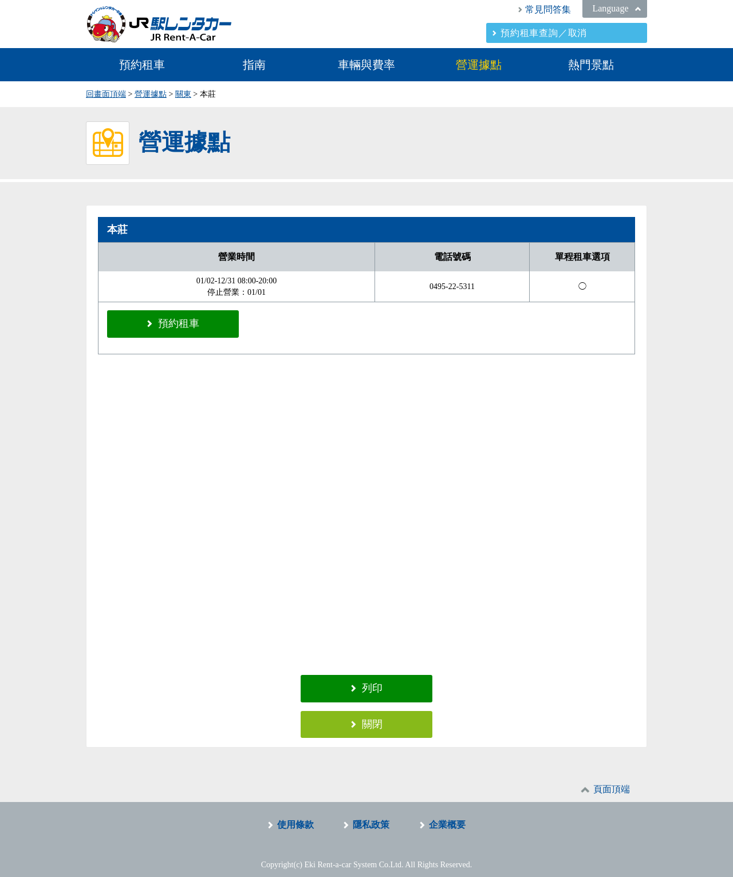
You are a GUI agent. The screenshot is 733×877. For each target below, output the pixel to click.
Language (610, 8)
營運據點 (479, 64)
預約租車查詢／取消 (544, 33)
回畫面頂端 (106, 94)
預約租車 (142, 64)
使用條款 (295, 816)
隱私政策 (371, 816)
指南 (254, 64)
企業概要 (447, 816)
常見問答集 (548, 9)
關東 (183, 94)
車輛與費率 (366, 64)
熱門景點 (591, 64)
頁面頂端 (611, 781)
